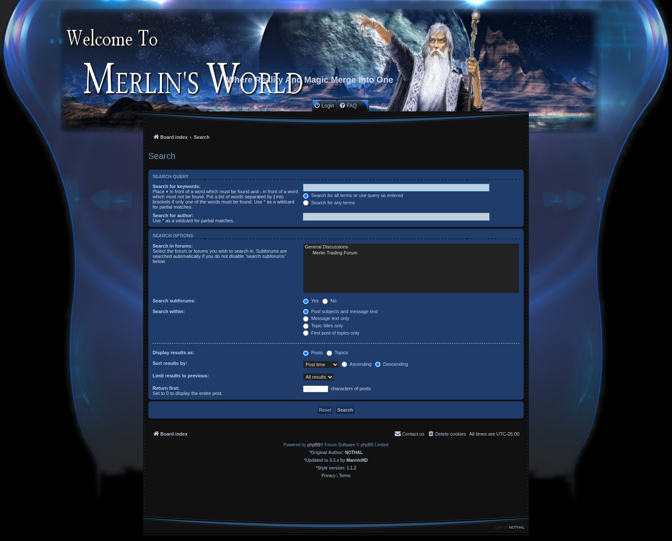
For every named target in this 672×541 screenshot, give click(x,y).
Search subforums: (174, 300)
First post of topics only (331, 332)
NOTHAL (354, 452)
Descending (391, 364)
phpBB (313, 444)
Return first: (166, 388)
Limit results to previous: (181, 375)
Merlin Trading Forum (411, 253)
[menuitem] (324, 105)
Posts (313, 352)
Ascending (357, 364)
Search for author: (173, 215)
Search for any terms (329, 202)
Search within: (169, 311)
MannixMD (357, 460)
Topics (337, 352)
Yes (311, 300)
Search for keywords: (177, 186)
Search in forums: (173, 245)
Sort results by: (170, 363)
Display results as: (173, 352)
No (329, 300)
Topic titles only (323, 325)
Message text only (326, 318)
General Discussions (411, 247)
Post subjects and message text (340, 311)
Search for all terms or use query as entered (353, 195)
